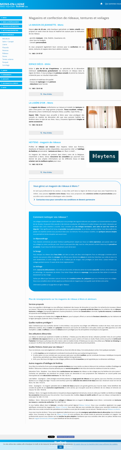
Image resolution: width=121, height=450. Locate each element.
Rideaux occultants (114, 409)
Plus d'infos (47, 94)
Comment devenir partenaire (66, 436)
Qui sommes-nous (113, 4)
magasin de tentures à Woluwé (44, 418)
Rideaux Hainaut (84, 405)
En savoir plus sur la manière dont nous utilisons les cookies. (96, 444)
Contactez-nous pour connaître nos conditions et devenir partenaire (65, 199)
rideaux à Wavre (62, 414)
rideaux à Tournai (61, 407)
